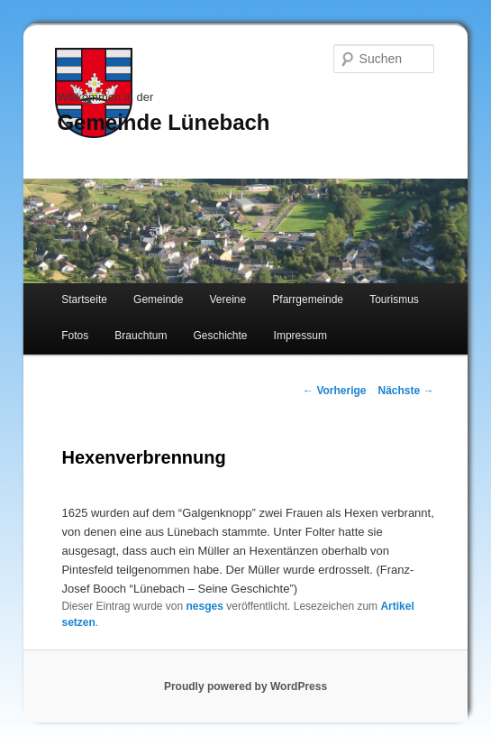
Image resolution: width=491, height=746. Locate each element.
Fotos (74, 335)
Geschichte (220, 335)
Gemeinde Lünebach (163, 122)
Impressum (300, 335)
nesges (204, 606)
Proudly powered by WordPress (245, 686)
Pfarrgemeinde (307, 299)
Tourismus (394, 299)
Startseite (84, 299)
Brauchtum (140, 335)
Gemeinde (158, 299)
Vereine (228, 299)
